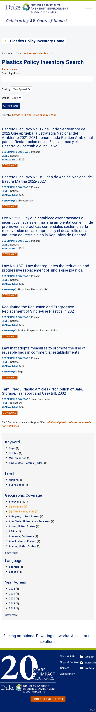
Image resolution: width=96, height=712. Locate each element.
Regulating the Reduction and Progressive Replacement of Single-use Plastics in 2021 (39, 309)
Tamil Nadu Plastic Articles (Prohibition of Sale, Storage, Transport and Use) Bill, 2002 (42, 391)
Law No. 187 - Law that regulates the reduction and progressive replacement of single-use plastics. (45, 268)
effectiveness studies (34, 53)
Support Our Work (70, 662)
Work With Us (67, 656)
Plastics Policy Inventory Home (37, 41)
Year (53, 115)
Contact (64, 668)
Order (5, 97)
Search (10, 106)
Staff (92, 710)
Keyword (17, 115)
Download (9, 165)
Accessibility (67, 673)
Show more (11, 552)
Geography (41, 115)
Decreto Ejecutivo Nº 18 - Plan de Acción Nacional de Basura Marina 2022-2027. (47, 179)
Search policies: (11, 73)
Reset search (10, 69)
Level (28, 115)
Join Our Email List (48, 699)
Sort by (6, 89)
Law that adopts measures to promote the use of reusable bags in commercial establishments (44, 350)
